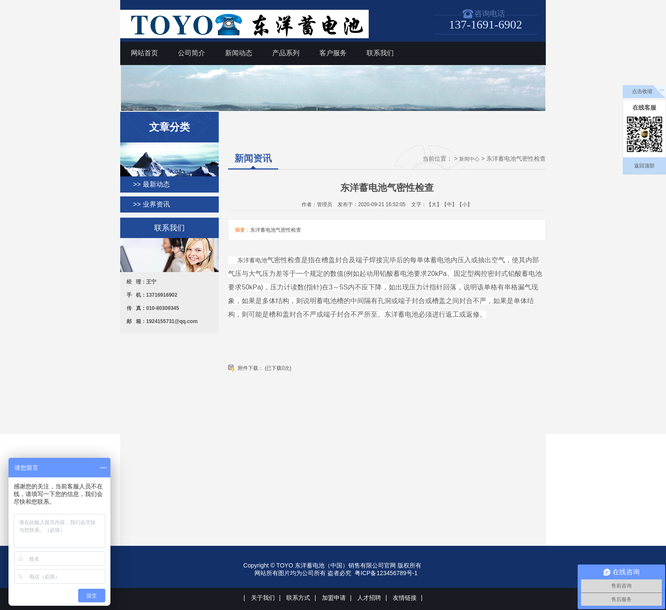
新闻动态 (238, 53)
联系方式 (298, 597)
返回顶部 (644, 166)
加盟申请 (334, 597)
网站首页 (144, 53)
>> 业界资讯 (151, 204)
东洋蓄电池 (252, 260)
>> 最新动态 (151, 184)
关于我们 (263, 597)
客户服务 (333, 53)
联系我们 (380, 53)
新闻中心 (469, 159)
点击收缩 (642, 91)
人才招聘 (369, 597)
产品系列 (285, 53)
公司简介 (191, 53)
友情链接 (405, 597)
